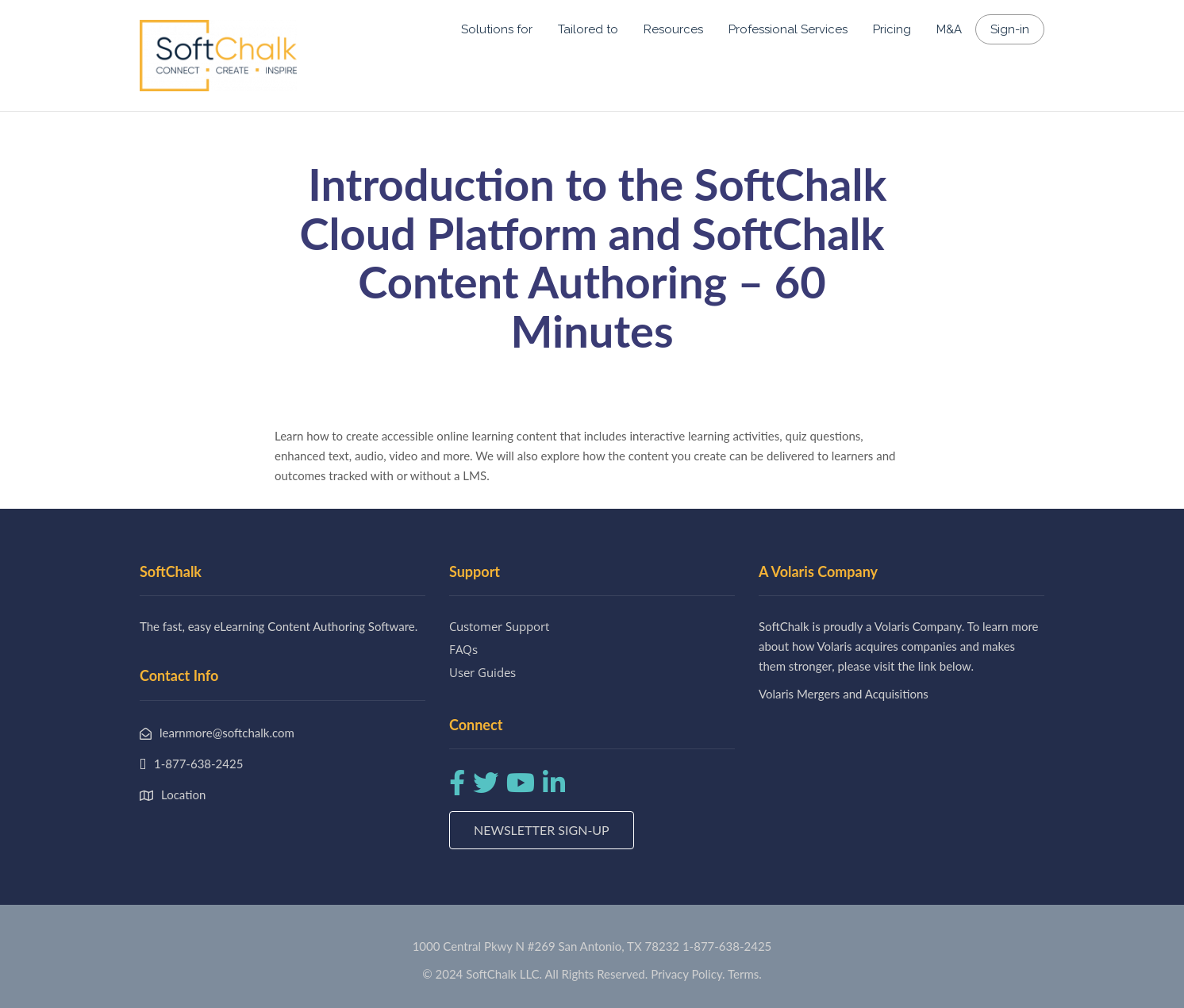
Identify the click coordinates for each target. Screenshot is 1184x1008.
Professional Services (788, 29)
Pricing (892, 29)
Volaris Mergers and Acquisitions (843, 694)
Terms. (745, 974)
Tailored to (588, 29)
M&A (949, 29)
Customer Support (499, 626)
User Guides (482, 672)
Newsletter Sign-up (541, 829)
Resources (673, 29)
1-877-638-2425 (726, 946)
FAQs (463, 649)
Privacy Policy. (688, 974)
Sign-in (1009, 29)
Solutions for (496, 29)
